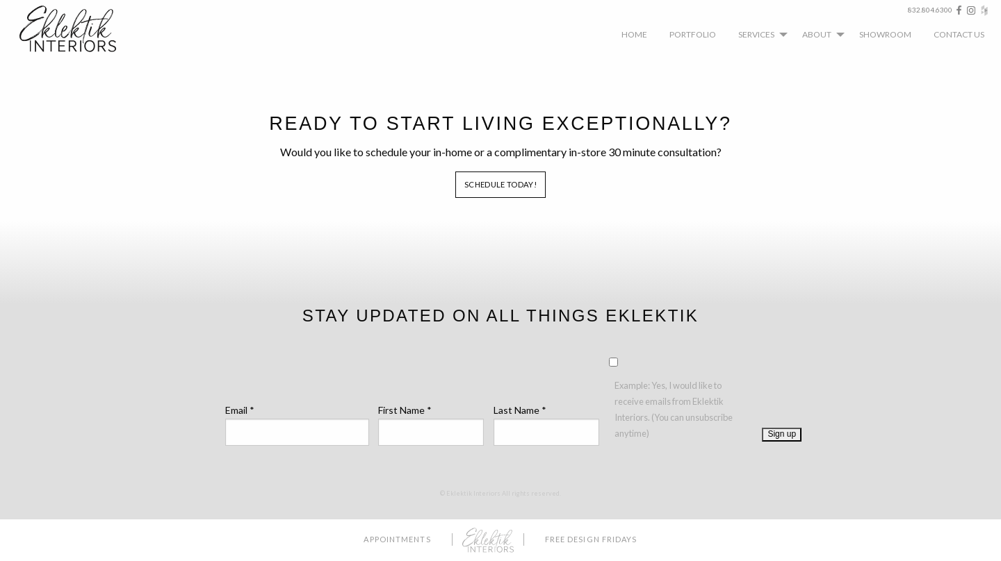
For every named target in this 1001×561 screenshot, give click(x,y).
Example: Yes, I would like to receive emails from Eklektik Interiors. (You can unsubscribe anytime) (674, 409)
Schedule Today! (500, 184)
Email (239, 410)
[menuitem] (634, 34)
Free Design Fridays (591, 539)
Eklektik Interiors (78, 29)
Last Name (520, 410)
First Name (405, 410)
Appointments (397, 539)
